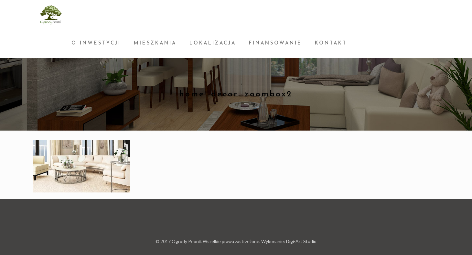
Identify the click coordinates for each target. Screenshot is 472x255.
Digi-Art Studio (301, 241)
